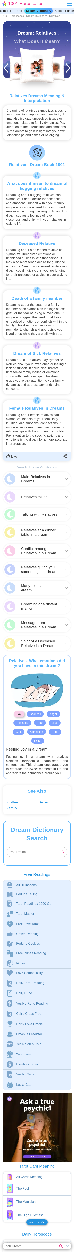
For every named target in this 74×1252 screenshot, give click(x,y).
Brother (12, 802)
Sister (43, 802)
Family (11, 808)
